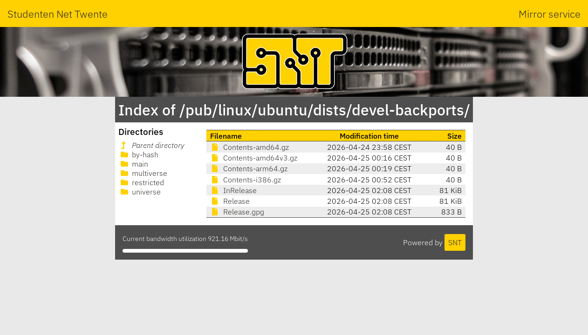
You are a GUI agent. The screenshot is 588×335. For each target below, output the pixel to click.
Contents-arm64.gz (248, 168)
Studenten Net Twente (57, 13)
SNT (455, 242)
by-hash (138, 154)
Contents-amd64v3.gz (253, 157)
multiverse (143, 173)
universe (140, 191)
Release (230, 201)
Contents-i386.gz (245, 179)
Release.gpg (237, 211)
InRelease (233, 190)
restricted (141, 182)
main (133, 163)
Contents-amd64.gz (249, 147)
